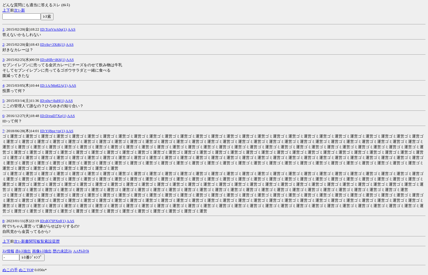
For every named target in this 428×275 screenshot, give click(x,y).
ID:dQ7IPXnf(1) (53, 221)
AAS (71, 29)
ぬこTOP (26, 270)
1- (19, 10)
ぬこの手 (10, 270)
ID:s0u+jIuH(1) (52, 100)
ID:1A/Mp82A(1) (53, 85)
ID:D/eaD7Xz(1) (53, 115)
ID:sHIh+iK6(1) (52, 59)
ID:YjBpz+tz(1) (52, 131)
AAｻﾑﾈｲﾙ (81, 251)
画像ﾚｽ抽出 (42, 251)
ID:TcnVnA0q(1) (53, 29)
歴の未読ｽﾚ (62, 251)
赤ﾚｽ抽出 (23, 251)
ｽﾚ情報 (8, 251)
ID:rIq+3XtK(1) (52, 44)
